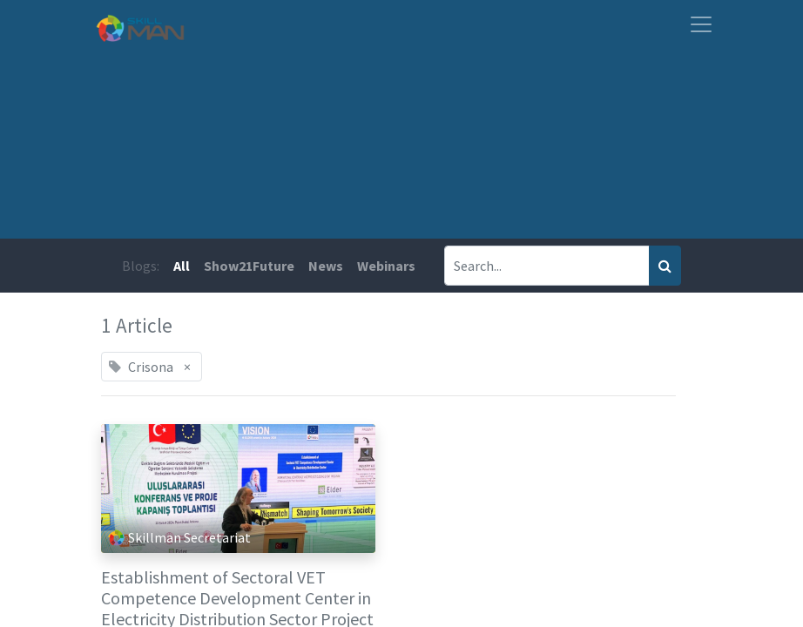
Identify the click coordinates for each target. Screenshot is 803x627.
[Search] (665, 266)
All (181, 265)
